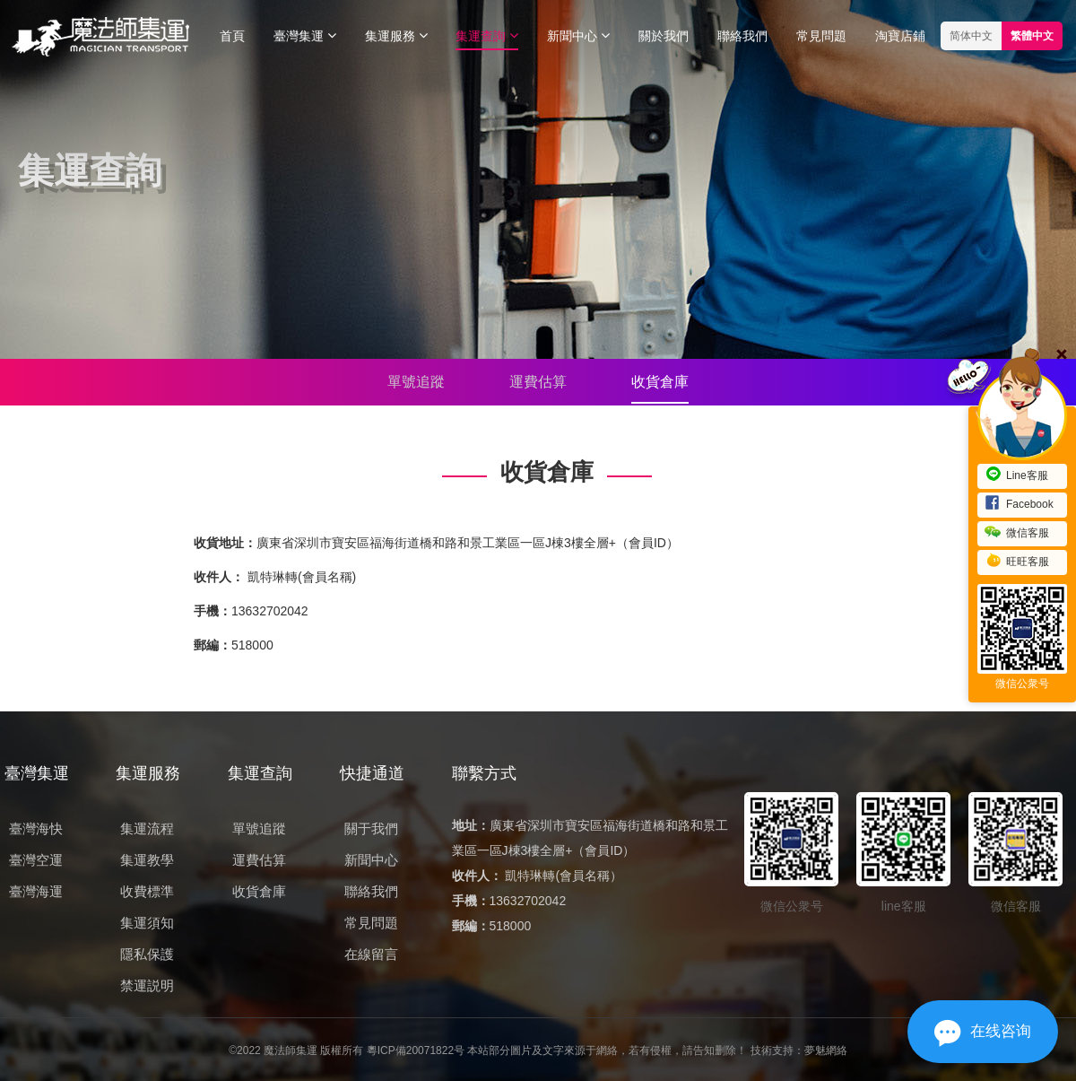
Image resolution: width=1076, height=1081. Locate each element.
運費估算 (538, 381)
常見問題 (821, 36)
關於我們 (663, 36)
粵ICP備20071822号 (415, 1050)
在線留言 (371, 954)
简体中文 (971, 36)
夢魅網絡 (825, 1050)
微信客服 (1017, 533)
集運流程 (147, 828)
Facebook (1019, 504)
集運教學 (147, 859)
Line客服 (1016, 475)
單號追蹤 (416, 381)
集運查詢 (487, 35)
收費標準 (147, 891)
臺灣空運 (36, 859)
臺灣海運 (36, 891)
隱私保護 (147, 954)
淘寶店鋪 (900, 36)
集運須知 (147, 922)
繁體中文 (1032, 36)
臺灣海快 (36, 828)
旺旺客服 (1017, 562)
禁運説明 (147, 985)
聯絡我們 (742, 36)
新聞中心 (578, 35)
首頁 (232, 36)
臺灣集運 (304, 35)
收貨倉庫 (660, 381)
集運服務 (396, 35)
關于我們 (371, 828)
